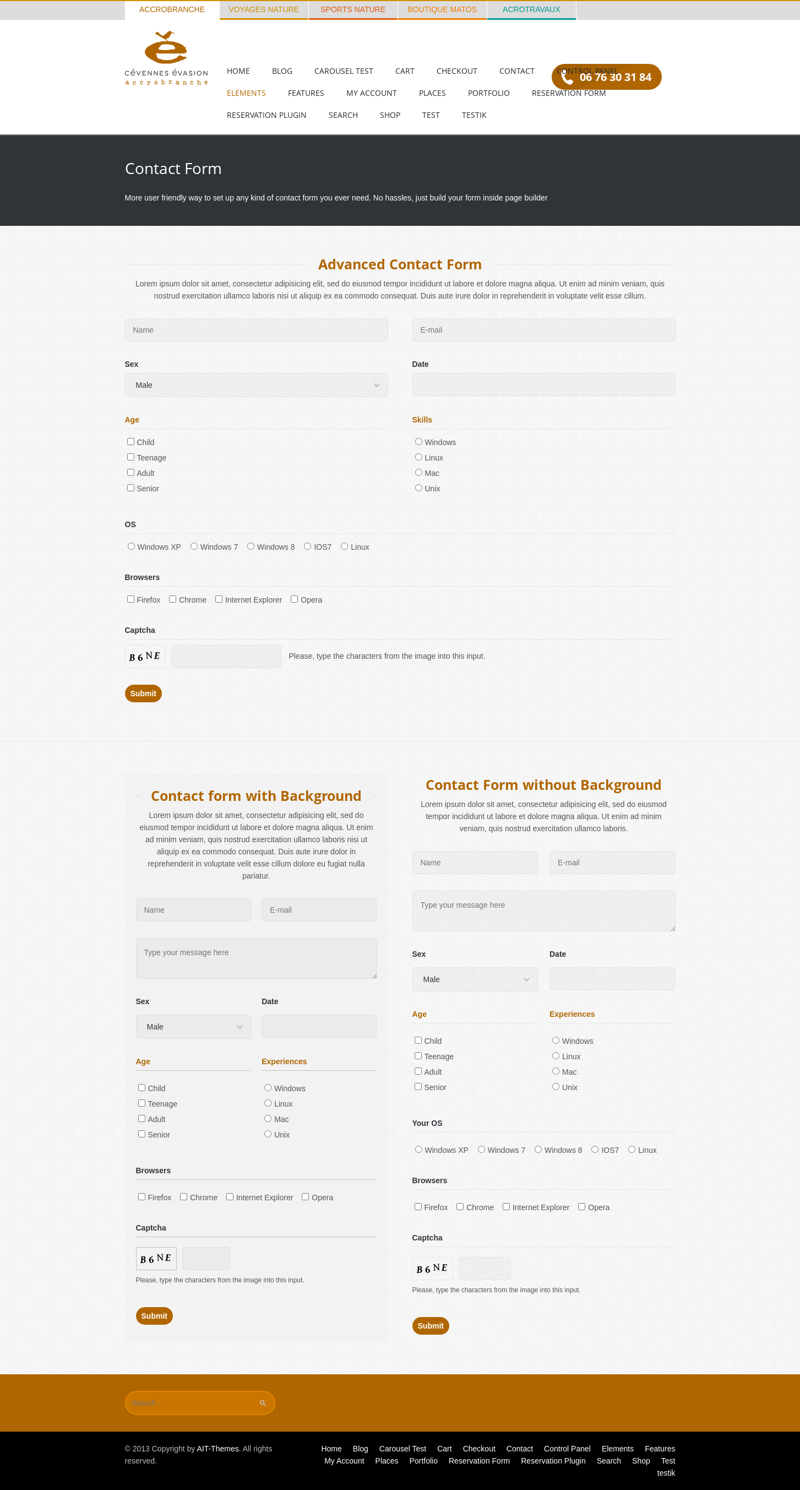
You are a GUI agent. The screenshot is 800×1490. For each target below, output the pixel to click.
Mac (427, 473)
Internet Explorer (248, 599)
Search (343, 115)
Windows (435, 442)
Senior (143, 488)
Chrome (187, 599)
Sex (132, 364)
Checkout (457, 71)
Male (144, 385)
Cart (405, 71)
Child (141, 442)
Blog (282, 71)
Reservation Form (569, 93)
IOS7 (317, 547)
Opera (306, 599)
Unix (427, 488)
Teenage (147, 457)
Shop (390, 115)
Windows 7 (214, 547)
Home (238, 71)
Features (306, 93)
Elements (246, 93)
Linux (429, 457)
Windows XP (154, 547)
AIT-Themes (217, 1448)
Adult (141, 473)
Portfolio (489, 93)
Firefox (144, 599)
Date (420, 364)
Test (431, 115)
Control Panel (587, 71)
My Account (371, 93)
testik (474, 115)
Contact (517, 71)
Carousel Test (343, 71)
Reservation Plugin (267, 115)
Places (432, 93)
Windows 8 (271, 547)
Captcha (140, 630)
